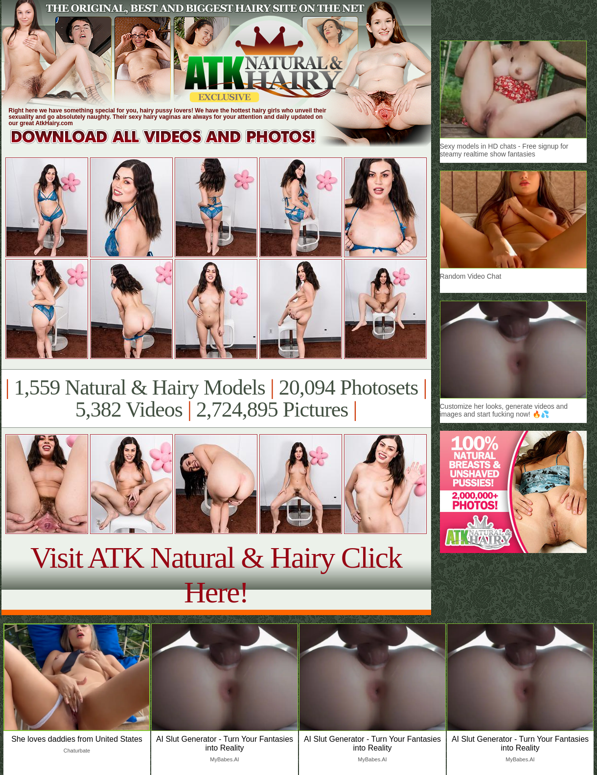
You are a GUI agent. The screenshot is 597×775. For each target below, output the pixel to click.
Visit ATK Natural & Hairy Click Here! (216, 575)
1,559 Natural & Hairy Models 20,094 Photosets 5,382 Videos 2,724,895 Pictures (216, 398)
